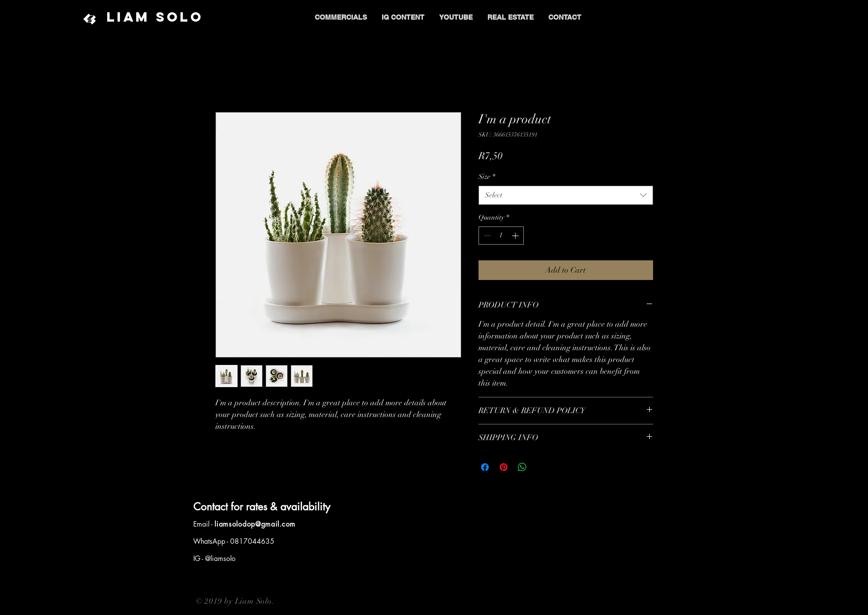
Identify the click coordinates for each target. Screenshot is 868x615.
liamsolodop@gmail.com (255, 524)
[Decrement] (486, 235)
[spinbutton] (501, 235)
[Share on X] (541, 467)
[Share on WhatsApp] (522, 467)
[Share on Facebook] (485, 467)
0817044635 (252, 541)
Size (487, 176)
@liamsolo (220, 558)
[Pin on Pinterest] (503, 467)
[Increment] (516, 235)
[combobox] (566, 195)
